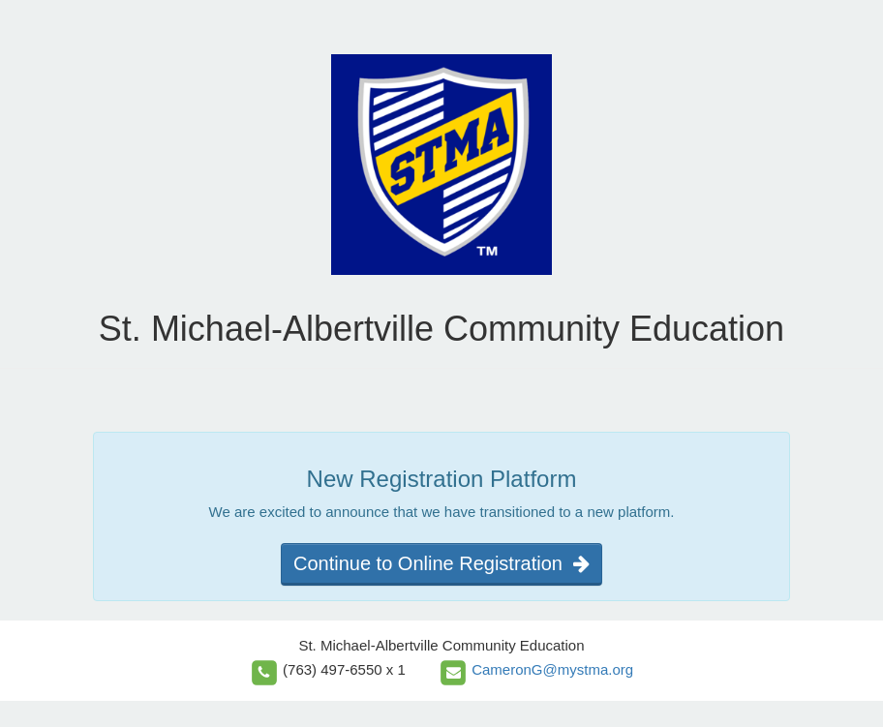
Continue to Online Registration (441, 563)
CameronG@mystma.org (552, 669)
